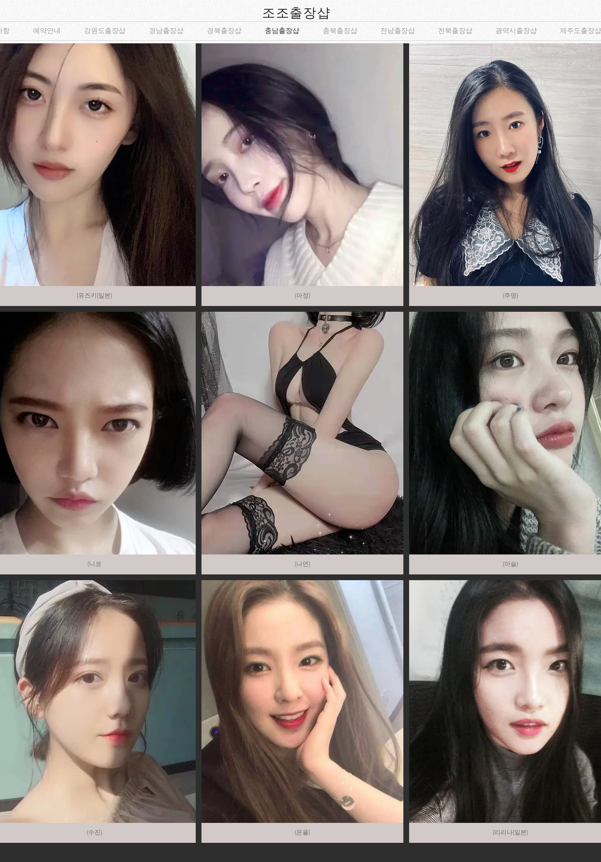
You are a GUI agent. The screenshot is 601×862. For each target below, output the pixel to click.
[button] (302, 174)
